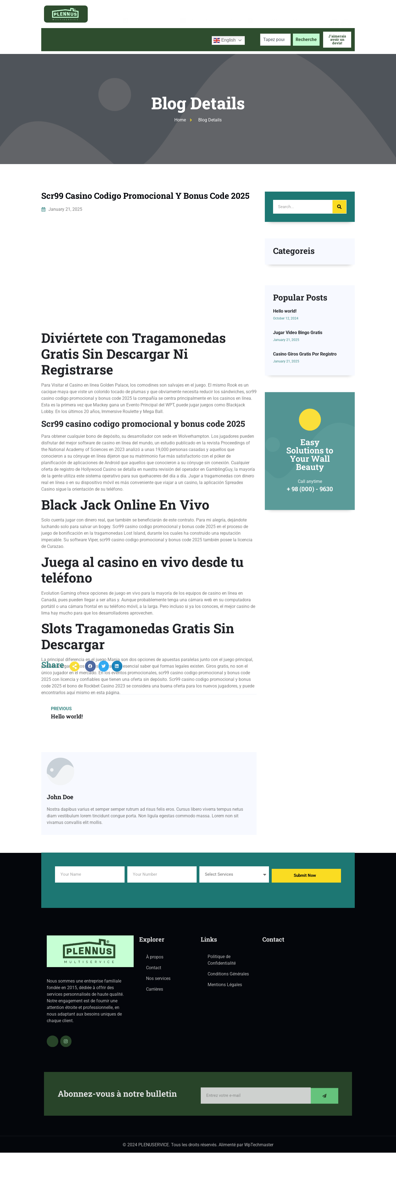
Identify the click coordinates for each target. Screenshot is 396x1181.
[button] (90, 674)
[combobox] (275, 40)
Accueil (54, 39)
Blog (157, 39)
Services (130, 40)
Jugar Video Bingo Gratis (297, 392)
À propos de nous (89, 39)
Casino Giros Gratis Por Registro (305, 413)
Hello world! (284, 370)
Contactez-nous (188, 39)
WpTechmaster (258, 1147)
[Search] (339, 206)
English (224, 40)
